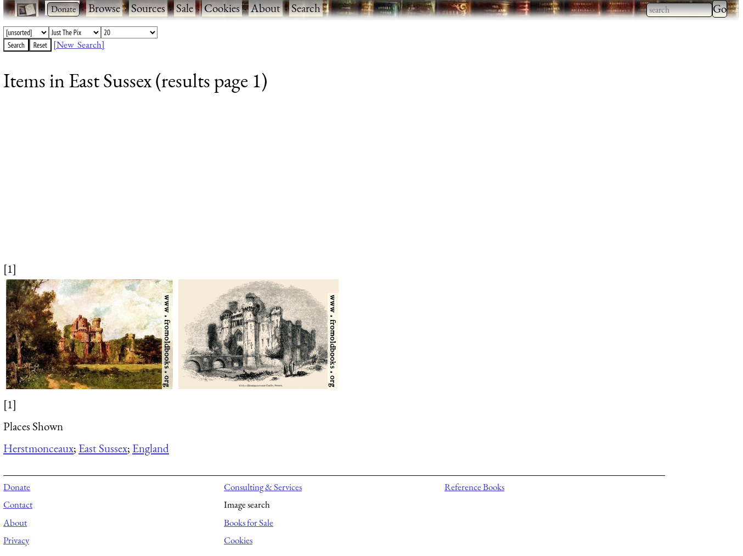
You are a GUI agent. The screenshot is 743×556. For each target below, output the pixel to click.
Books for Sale (248, 522)
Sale (184, 8)
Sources (148, 8)
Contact (17, 504)
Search (305, 8)
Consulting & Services (263, 487)
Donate (16, 487)
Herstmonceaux (38, 448)
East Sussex (102, 448)
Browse (104, 8)
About (265, 8)
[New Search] (79, 44)
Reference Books (474, 487)
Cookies (222, 8)
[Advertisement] (332, 184)
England (150, 448)
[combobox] (679, 10)
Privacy (16, 540)
